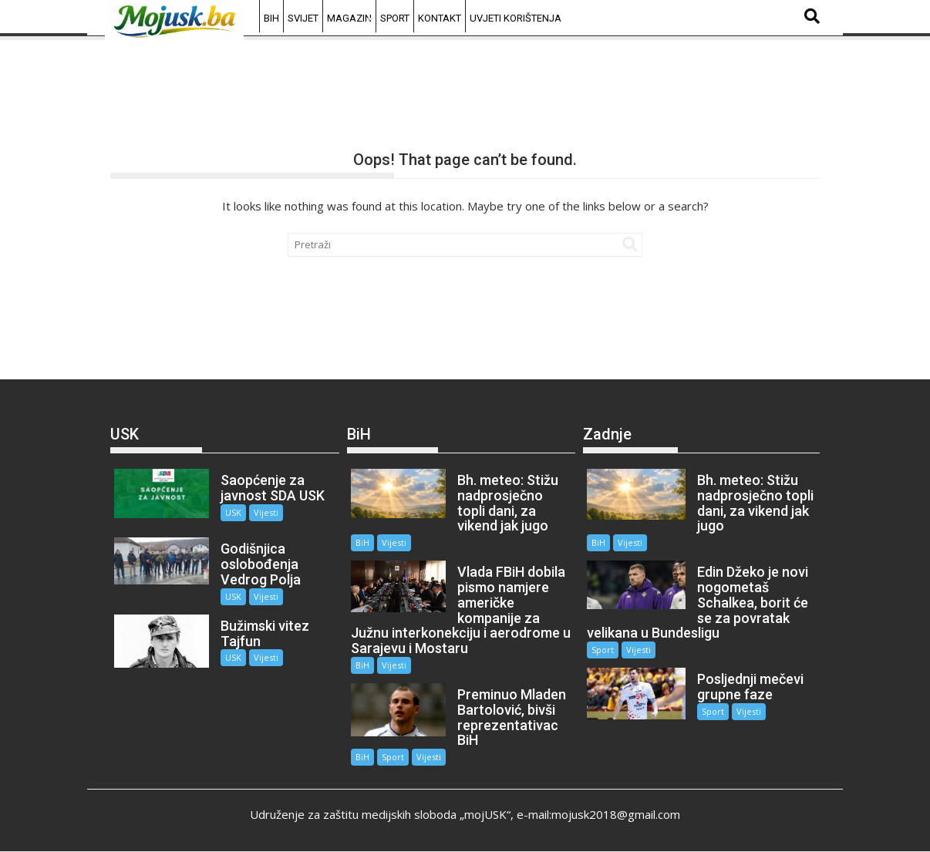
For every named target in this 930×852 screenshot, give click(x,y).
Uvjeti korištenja (515, 18)
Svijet (303, 18)
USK (233, 512)
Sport (394, 18)
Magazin (349, 18)
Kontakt (439, 18)
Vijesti (266, 512)
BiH (271, 18)
